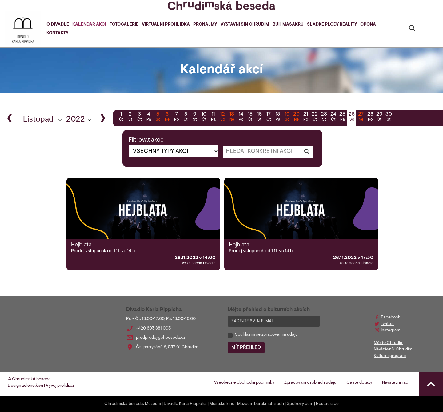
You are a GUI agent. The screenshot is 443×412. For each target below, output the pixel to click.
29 (379, 117)
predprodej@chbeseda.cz (160, 338)
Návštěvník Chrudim (393, 349)
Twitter (387, 324)
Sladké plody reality (332, 24)
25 (342, 117)
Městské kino (222, 404)
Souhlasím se (266, 335)
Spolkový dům (300, 404)
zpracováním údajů (279, 335)
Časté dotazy (359, 383)
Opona (368, 24)
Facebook (390, 317)
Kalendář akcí (89, 24)
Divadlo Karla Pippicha (185, 404)
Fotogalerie (124, 24)
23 (324, 117)
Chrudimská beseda (123, 404)
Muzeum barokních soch (260, 404)
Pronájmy (205, 24)
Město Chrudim (388, 343)
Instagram (390, 330)
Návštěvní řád (395, 383)
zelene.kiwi (32, 386)
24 (333, 117)
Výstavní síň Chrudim (245, 24)
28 (370, 117)
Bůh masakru (288, 24)
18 (277, 117)
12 (222, 117)
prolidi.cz (65, 386)
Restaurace (327, 404)
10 (204, 117)
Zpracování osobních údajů (310, 383)
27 (360, 117)
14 (240, 117)
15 (250, 117)
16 (259, 117)
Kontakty (57, 33)
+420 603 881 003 (153, 328)
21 (305, 117)
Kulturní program (390, 356)
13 (231, 117)
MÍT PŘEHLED (246, 347)
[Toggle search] (412, 29)
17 (268, 117)
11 (213, 117)
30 (388, 117)
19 (287, 117)
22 (314, 117)
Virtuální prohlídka (166, 24)
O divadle (57, 24)
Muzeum (153, 404)
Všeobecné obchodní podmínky (244, 383)
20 (296, 117)
